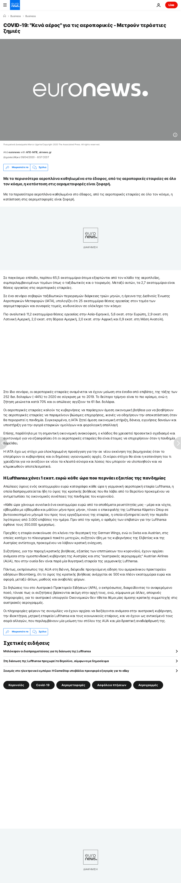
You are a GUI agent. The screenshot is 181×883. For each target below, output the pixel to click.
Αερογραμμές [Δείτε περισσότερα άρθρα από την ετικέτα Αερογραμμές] (148, 685)
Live (171, 5)
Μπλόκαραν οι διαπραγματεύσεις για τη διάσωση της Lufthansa (47, 651)
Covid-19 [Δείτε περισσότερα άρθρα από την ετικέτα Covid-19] (42, 685)
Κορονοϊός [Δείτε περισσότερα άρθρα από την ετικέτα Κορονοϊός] (16, 685)
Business (15, 16)
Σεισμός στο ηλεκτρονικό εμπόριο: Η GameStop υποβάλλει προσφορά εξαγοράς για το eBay (66, 670)
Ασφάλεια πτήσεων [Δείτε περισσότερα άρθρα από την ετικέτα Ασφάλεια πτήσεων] (111, 685)
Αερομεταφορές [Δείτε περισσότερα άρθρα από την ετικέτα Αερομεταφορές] (73, 685)
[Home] (4, 16)
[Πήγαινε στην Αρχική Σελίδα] (15, 5)
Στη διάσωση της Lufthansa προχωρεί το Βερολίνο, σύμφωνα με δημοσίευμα (56, 661)
